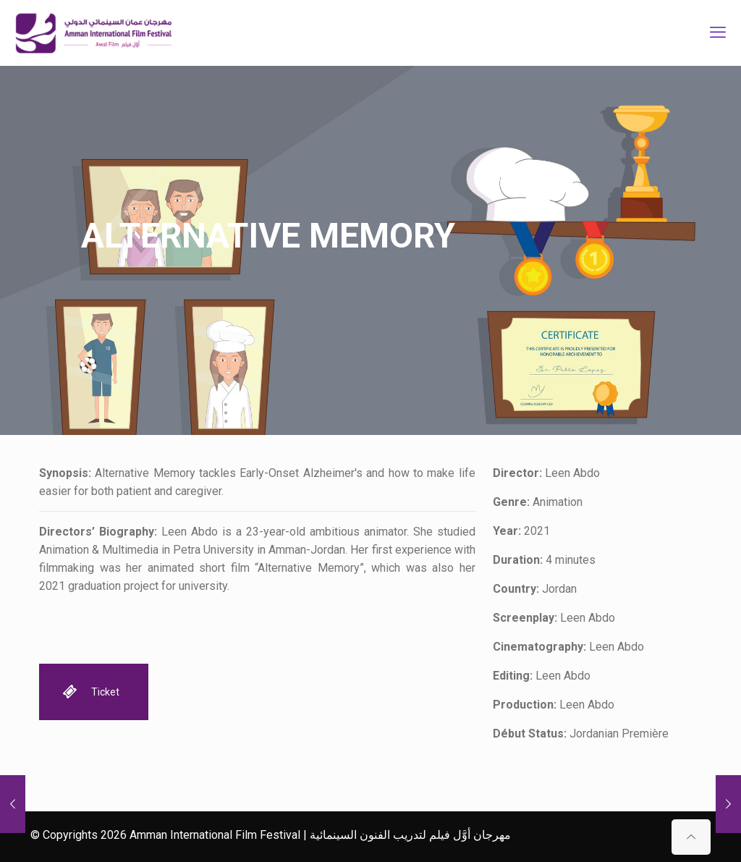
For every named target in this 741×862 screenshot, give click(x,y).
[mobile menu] (718, 32)
